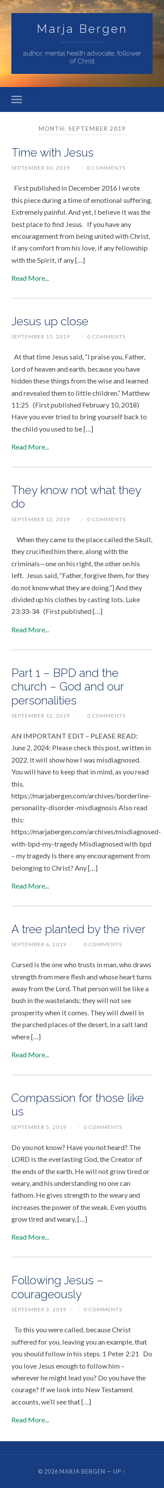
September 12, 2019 (40, 519)
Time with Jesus (52, 152)
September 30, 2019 (40, 167)
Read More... (30, 278)
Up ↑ (119, 1471)
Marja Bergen (82, 28)
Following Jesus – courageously (57, 1287)
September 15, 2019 (40, 336)
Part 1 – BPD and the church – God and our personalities (67, 686)
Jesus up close (49, 321)
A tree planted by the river (78, 929)
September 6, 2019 (38, 944)
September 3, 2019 (38, 1309)
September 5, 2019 (38, 1127)
